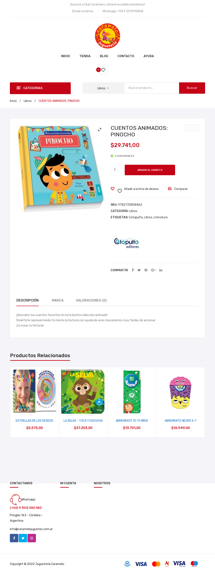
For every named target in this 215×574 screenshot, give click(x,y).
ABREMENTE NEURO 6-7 (181, 421)
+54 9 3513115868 (130, 11)
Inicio (13, 101)
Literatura (161, 217)
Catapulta (136, 217)
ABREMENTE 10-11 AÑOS (132, 421)
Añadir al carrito (150, 170)
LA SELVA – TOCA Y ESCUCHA (83, 421)
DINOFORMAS (188, 128)
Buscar (192, 88)
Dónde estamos (82, 11)
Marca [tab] (58, 300)
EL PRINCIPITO (196, 128)
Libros (28, 101)
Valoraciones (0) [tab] (91, 300)
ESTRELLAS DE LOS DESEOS (34, 421)
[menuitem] (65, 56)
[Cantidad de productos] (116, 170)
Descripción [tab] (27, 300)
